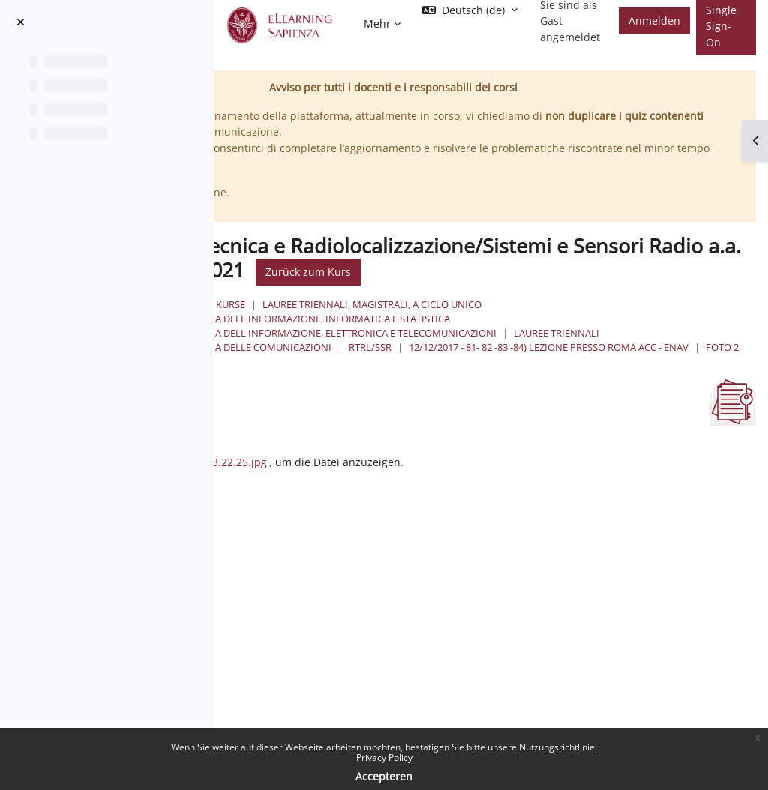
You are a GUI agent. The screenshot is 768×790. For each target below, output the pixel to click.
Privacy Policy (384, 757)
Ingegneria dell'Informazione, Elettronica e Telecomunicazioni (509, 333)
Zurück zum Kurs (676, 272)
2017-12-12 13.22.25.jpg (421, 477)
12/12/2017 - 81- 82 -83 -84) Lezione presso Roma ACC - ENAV (482, 361)
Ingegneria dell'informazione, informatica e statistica (485, 318)
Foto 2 (656, 361)
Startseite (351, 304)
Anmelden (654, 20)
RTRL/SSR (651, 347)
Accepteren (384, 776)
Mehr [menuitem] (377, 23)
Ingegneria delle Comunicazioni (529, 347)
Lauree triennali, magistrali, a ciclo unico (550, 304)
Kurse (409, 304)
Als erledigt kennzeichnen (289, 445)
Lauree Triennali (385, 347)
